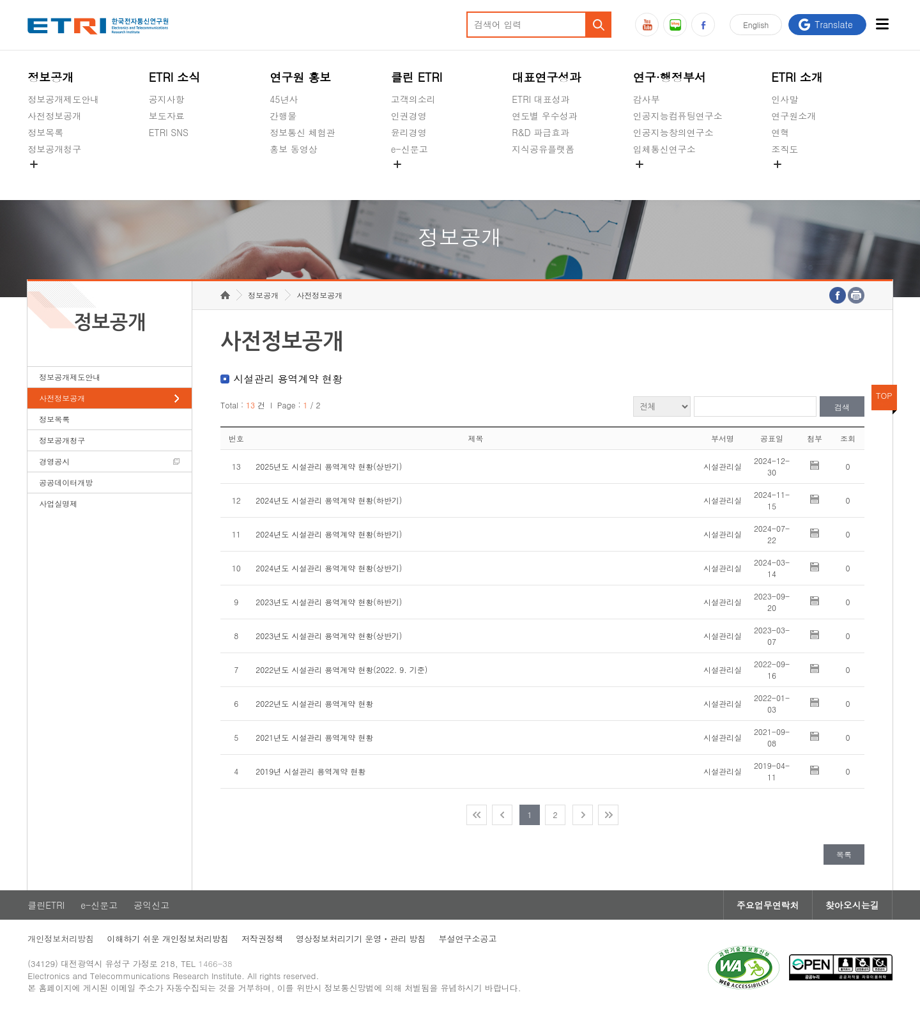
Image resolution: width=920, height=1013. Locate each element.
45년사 (284, 99)
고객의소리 (413, 99)
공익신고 (409, 179)
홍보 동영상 (294, 149)
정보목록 (45, 132)
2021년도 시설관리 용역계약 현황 (314, 737)
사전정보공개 (54, 115)
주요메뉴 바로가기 (0, 0)
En (756, 24)
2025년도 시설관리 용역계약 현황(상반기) (329, 466)
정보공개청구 (54, 149)
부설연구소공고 (468, 938)
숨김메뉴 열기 (33, 164)
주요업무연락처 (768, 905)
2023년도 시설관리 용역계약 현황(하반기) (329, 601)
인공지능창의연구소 (673, 132)
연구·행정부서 (669, 77)
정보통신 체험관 (302, 132)
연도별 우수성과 (545, 115)
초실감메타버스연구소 (678, 179)
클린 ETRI (417, 77)
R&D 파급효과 (540, 132)
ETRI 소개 (797, 77)
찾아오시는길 (852, 905)
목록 (844, 854)
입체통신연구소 (664, 149)
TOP (884, 395)
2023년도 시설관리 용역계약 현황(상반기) (329, 635)
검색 (842, 406)
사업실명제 (58, 503)
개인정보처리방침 (60, 938)
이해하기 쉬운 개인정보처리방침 (168, 938)
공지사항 (167, 99)
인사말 (784, 99)
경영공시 (45, 179)
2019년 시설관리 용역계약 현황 (310, 771)
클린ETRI (46, 905)
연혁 (780, 132)
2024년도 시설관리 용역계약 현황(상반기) (329, 567)
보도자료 (167, 115)
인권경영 (409, 115)
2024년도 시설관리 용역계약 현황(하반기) (329, 500)
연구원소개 (793, 115)
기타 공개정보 (799, 179)
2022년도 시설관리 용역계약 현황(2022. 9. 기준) (341, 669)
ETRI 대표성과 (541, 99)
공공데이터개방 (66, 482)
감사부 (646, 99)
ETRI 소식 (175, 77)
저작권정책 (262, 938)
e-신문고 (409, 149)
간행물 (283, 115)
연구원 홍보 (300, 77)
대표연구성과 (546, 77)
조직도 (784, 149)
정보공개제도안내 (63, 99)
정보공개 (50, 77)
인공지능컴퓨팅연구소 (678, 115)
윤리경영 (409, 132)
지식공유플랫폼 (543, 149)
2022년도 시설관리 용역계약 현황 (314, 703)
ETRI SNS (168, 132)
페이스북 (703, 24)
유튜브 (647, 24)
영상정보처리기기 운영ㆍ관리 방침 (361, 938)
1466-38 (215, 963)
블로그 (675, 24)
